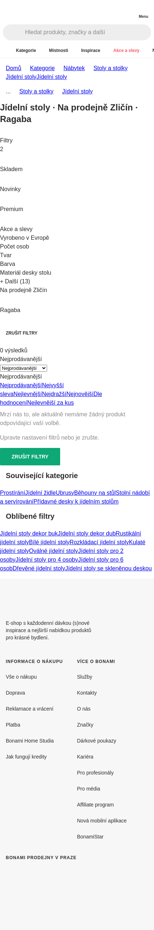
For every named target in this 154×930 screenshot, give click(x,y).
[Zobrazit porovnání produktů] (114, 11)
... (8, 91)
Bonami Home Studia (30, 741)
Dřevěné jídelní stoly (39, 568)
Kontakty (87, 693)
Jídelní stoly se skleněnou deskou (108, 568)
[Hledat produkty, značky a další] (88, 32)
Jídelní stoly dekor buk (29, 533)
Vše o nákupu (21, 677)
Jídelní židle (40, 493)
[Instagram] (142, 596)
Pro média (88, 789)
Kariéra (85, 757)
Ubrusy (65, 493)
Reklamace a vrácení (30, 709)
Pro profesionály (95, 773)
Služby (84, 677)
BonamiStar (90, 837)
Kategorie (42, 68)
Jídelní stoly (51, 77)
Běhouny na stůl (95, 493)
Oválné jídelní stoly (53, 551)
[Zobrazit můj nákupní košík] (128, 10)
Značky (85, 725)
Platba (13, 725)
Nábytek (74, 68)
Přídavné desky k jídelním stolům (75, 501)
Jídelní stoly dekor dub (87, 533)
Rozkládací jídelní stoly (99, 542)
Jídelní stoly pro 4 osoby (47, 560)
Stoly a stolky (110, 68)
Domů (13, 68)
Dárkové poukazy (96, 741)
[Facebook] (125, 596)
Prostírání (12, 493)
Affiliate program (95, 805)
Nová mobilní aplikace (102, 821)
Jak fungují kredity (26, 757)
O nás (84, 709)
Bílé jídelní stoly (49, 542)
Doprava (15, 693)
